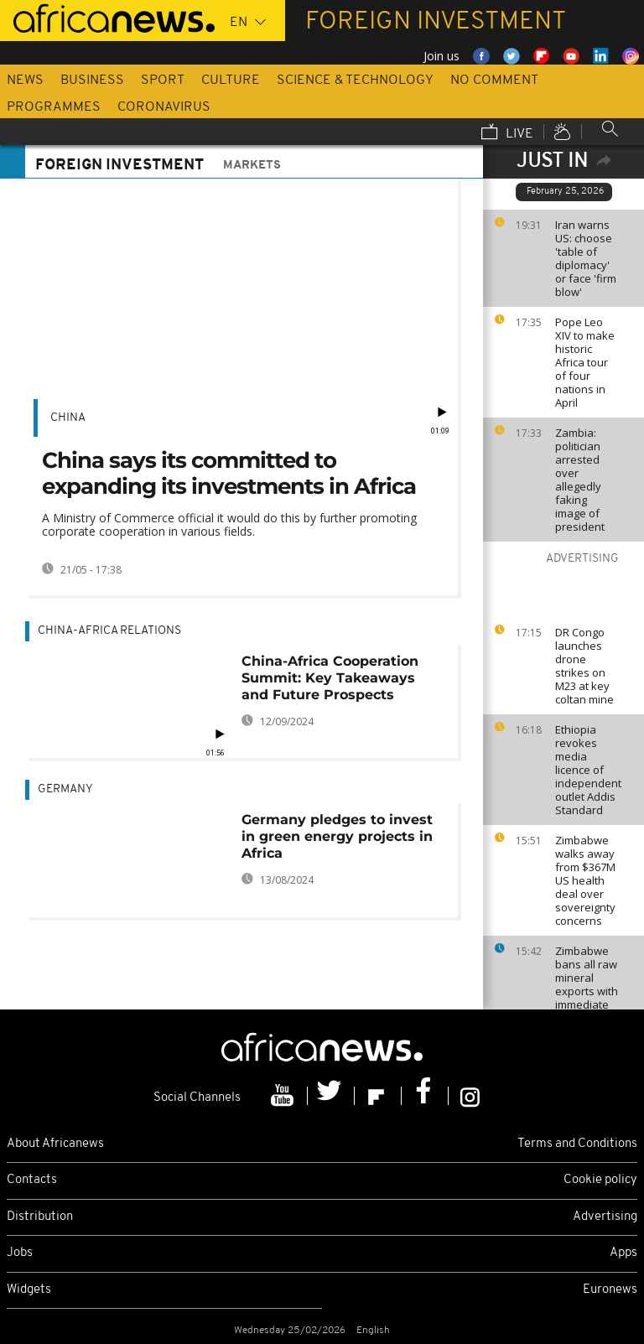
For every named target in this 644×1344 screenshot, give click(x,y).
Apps (623, 1253)
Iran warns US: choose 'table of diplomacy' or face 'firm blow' (585, 258)
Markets (252, 165)
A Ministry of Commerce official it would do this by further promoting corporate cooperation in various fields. (229, 524)
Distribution (40, 1217)
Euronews (610, 1290)
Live (507, 133)
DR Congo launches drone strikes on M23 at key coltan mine (584, 665)
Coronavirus (163, 107)
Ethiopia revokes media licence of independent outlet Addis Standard (588, 770)
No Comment (494, 80)
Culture (230, 80)
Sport (162, 80)
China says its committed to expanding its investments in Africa (229, 473)
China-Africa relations (109, 631)
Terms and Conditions (577, 1144)
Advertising (605, 1217)
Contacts (32, 1180)
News (25, 80)
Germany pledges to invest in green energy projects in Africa (337, 836)
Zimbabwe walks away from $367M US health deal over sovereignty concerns (585, 880)
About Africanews (55, 1144)
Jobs (20, 1253)
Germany (65, 789)
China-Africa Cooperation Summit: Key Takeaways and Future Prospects (330, 678)
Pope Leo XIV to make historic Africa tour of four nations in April (585, 362)
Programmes (54, 107)
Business (92, 80)
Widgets (29, 1290)
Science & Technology (355, 80)
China (68, 418)
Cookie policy (600, 1180)
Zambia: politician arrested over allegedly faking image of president (580, 479)
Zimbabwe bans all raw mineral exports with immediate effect (586, 984)
